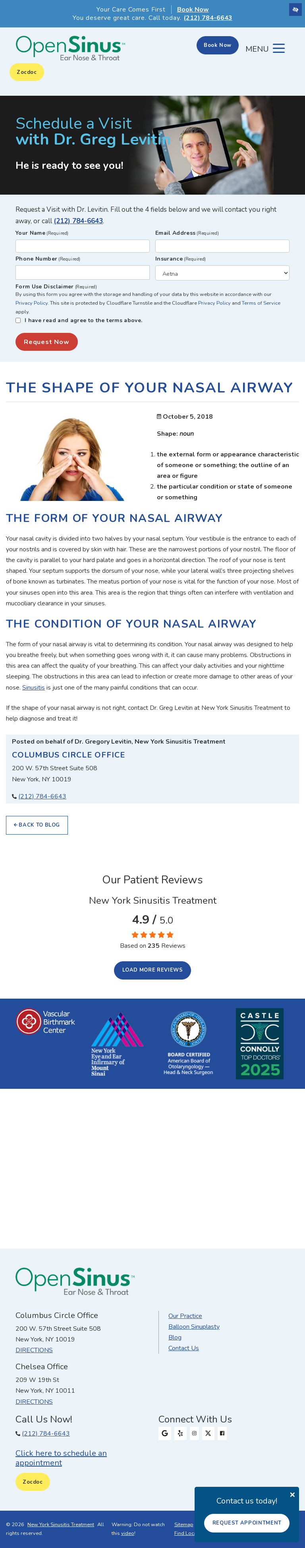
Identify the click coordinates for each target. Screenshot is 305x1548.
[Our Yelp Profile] (180, 1433)
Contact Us (183, 1348)
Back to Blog (37, 825)
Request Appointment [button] (247, 1523)
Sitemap (183, 1524)
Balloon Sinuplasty (194, 1326)
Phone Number (48, 259)
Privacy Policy (31, 303)
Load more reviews (152, 970)
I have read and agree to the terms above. (83, 320)
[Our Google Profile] (164, 1433)
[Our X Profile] (208, 1433)
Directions (34, 1350)
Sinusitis (33, 687)
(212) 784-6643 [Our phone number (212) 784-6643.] (42, 796)
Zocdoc (27, 72)
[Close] (292, 1494)
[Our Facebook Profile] (222, 1433)
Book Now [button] (193, 9)
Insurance (180, 259)
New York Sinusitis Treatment (60, 1524)
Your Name (42, 233)
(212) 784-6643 (78, 221)
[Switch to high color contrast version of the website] (295, 9)
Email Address (187, 233)
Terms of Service (261, 303)
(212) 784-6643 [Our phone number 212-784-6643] (207, 18)
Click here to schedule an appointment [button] (61, 1458)
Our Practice (185, 1316)
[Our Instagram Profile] (194, 1433)
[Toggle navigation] (265, 48)
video (127, 1533)
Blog (174, 1337)
